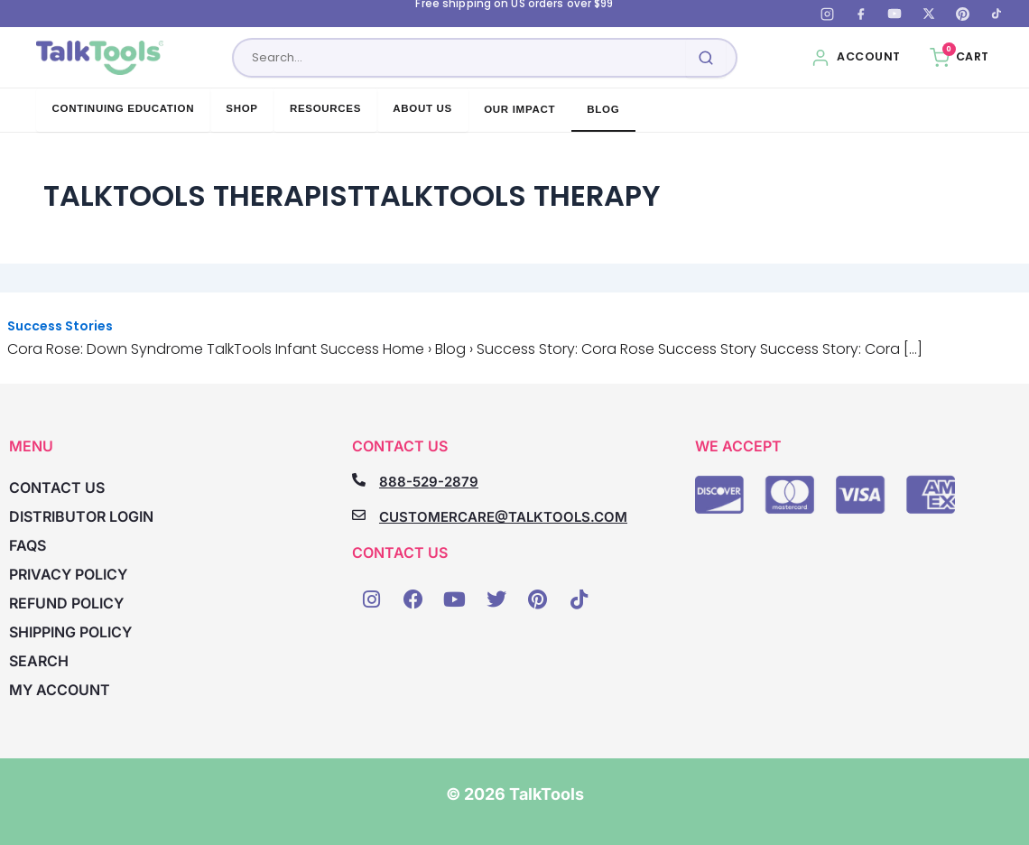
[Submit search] (706, 58)
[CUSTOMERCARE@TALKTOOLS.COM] (359, 515)
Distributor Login (81, 516)
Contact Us (57, 487)
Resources (325, 108)
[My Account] (855, 58)
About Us (422, 108)
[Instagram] (827, 13)
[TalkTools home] (99, 58)
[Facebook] (861, 13)
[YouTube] (894, 13)
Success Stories (60, 326)
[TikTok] (996, 13)
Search (39, 661)
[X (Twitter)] (929, 13)
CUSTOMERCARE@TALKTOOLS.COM (503, 516)
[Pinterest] (962, 13)
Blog (603, 109)
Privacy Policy (68, 574)
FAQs (27, 545)
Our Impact (519, 109)
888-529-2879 (428, 481)
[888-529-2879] (359, 480)
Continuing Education (123, 108)
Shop (241, 108)
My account (59, 690)
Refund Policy (66, 603)
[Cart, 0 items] (959, 58)
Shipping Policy (70, 632)
